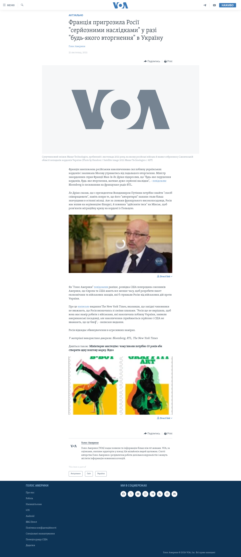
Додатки (30, 545)
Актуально (76, 15)
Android (30, 516)
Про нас (30, 492)
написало (83, 306)
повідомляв (101, 287)
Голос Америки (77, 46)
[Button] (152, 61)
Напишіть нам (34, 504)
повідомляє (159, 181)
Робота (29, 498)
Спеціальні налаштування (40, 533)
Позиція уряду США (36, 539)
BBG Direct (31, 522)
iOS (28, 510)
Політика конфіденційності (41, 528)
